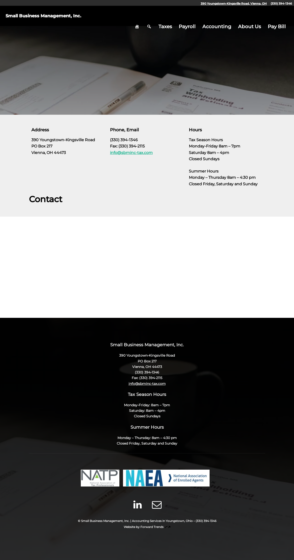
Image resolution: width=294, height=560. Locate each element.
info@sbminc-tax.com (131, 152)
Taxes (165, 18)
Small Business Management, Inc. (56, 17)
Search (149, 18)
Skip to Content (147, 106)
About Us (249, 18)
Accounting (216, 18)
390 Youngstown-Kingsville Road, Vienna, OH (234, 3)
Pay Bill (277, 18)
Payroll (187, 18)
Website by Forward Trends (147, 527)
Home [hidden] (137, 18)
